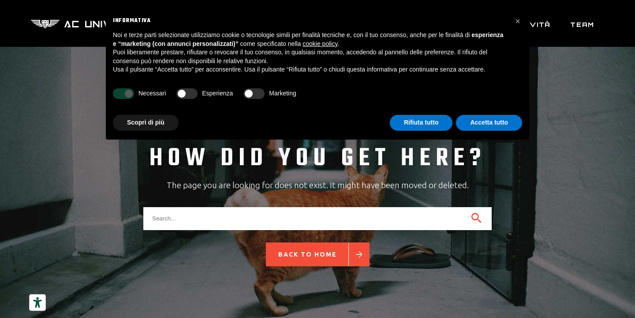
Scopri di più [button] (145, 122)
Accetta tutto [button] (489, 122)
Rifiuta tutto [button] (421, 122)
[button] (518, 21)
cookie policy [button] (320, 43)
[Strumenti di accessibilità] (37, 302)
